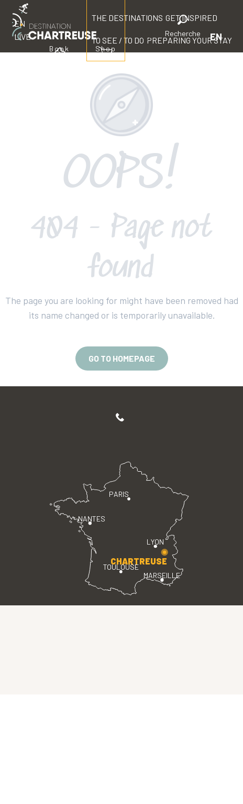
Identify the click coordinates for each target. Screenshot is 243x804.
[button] (183, 27)
